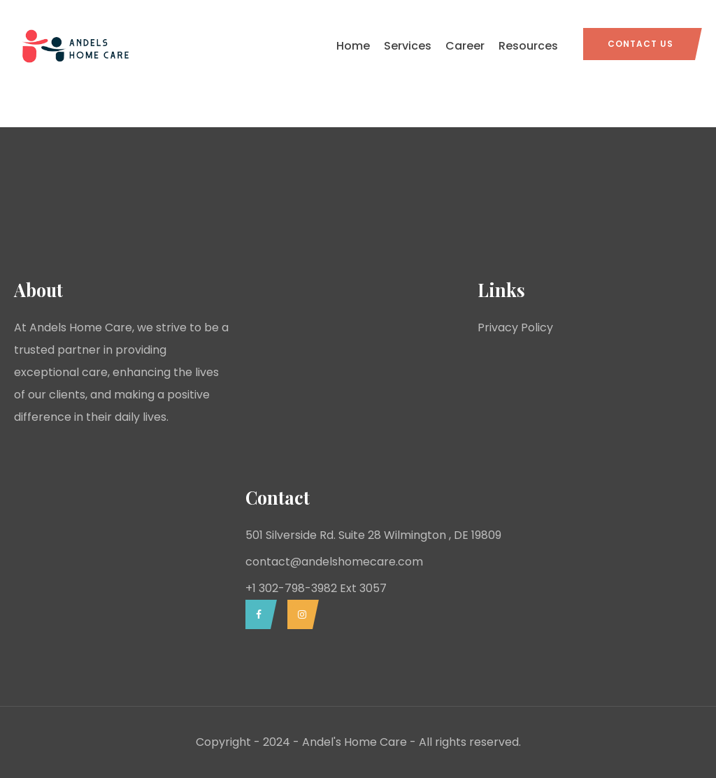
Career (465, 46)
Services (407, 46)
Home (353, 46)
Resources (528, 46)
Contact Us (640, 44)
